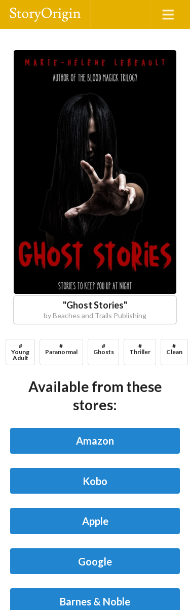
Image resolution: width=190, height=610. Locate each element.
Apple (95, 521)
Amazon (95, 440)
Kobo (95, 481)
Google (95, 561)
